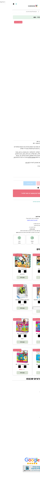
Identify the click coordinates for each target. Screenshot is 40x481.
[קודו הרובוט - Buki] (10, 268)
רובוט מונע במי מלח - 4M (30, 364)
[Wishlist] (3, 4)
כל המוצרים (35, 390)
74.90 (30, 305)
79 (12, 369)
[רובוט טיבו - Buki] (29, 268)
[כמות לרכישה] (37, 183)
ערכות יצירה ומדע (34, 393)
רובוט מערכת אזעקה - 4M (30, 333)
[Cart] (0, 4)
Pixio (37, 429)
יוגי (38, 414)
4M (38, 412)
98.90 (37, 179)
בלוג (37, 480)
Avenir (37, 415)
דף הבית (36, 448)
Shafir (37, 426)
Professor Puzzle (34, 431)
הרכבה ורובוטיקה (34, 395)
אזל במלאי (36, 21)
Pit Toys (36, 435)
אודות (37, 450)
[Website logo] (21, 6)
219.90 (10, 274)
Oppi (37, 421)
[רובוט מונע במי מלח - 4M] (30, 363)
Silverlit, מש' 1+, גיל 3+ (25, 285)
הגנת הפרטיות (35, 453)
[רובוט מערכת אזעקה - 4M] (29, 332)
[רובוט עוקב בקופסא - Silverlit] (10, 298)
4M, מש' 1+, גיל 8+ (24, 319)
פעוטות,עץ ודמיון (34, 397)
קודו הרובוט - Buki (10, 269)
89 (10, 339)
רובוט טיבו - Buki (30, 269)
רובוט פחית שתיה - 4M (10, 333)
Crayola (36, 428)
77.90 (10, 305)
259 (30, 274)
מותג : (37, 174)
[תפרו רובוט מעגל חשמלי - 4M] (10, 363)
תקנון (37, 451)
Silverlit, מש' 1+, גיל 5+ (6, 285)
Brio (37, 419)
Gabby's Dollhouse (33, 417)
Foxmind (36, 424)
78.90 (30, 339)
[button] (30, 277)
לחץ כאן (15, 162)
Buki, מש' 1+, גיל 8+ (25, 255)
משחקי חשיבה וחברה (33, 392)
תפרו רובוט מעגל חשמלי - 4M (10, 364)
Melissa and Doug (33, 436)
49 (9, 369)
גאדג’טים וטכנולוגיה (33, 399)
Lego (37, 433)
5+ (29, 171)
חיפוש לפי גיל (35, 402)
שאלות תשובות (35, 455)
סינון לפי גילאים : (34, 171)
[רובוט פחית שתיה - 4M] (10, 332)
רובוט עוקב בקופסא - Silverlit (10, 300)
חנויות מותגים (35, 400)
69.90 (30, 369)
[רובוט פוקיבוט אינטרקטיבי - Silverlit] (30, 298)
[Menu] (39, 4)
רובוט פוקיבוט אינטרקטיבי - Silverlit (30, 300)
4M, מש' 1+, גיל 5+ (6, 22)
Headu (37, 422)
